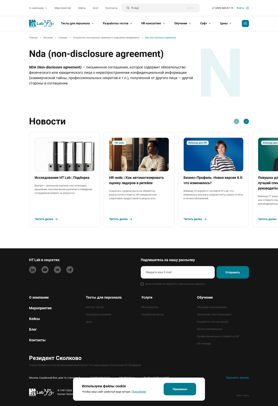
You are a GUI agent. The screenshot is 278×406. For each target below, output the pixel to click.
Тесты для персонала (77, 23)
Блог (96, 8)
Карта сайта (242, 395)
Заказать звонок (237, 377)
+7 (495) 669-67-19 (222, 8)
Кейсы (82, 8)
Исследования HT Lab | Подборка (62, 177)
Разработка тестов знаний (212, 321)
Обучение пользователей (211, 307)
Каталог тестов (95, 307)
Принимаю (180, 389)
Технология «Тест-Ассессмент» (214, 314)
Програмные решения (98, 314)
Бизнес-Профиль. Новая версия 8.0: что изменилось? (213, 180)
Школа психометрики (209, 329)
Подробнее (139, 391)
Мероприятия (63, 8)
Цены (226, 23)
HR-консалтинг (153, 23)
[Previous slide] (236, 121)
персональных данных (191, 283)
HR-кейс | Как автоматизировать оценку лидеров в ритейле (136, 180)
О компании (38, 8)
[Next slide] (246, 121)
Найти (190, 8)
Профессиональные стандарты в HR (218, 336)
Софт (205, 23)
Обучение (182, 23)
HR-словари (204, 343)
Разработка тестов (117, 23)
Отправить (233, 272)
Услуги (146, 297)
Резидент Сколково (55, 358)
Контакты (112, 8)
